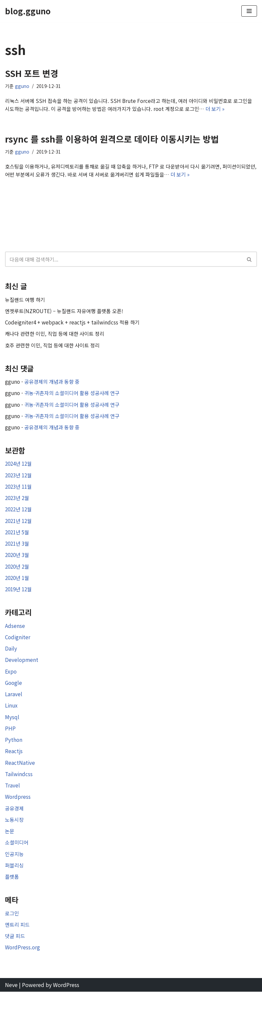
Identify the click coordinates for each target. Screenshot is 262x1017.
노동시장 (15, 840)
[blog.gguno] (28, 11)
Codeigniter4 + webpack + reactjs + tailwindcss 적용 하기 (75, 326)
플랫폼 (12, 899)
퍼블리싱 (15, 888)
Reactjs (14, 769)
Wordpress (18, 816)
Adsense (15, 639)
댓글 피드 (15, 960)
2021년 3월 (18, 554)
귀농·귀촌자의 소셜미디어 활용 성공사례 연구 (76, 399)
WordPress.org (23, 972)
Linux (12, 722)
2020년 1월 (18, 590)
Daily (11, 662)
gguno (22, 86)
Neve (11, 1010)
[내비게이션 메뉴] (249, 11)
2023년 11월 (19, 495)
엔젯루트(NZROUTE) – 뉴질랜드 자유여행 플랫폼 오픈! (67, 314)
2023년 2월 (18, 507)
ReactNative (20, 781)
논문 (10, 852)
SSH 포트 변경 (31, 73)
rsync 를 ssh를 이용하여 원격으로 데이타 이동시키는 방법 (112, 140)
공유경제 (15, 828)
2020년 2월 (18, 578)
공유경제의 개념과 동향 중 (54, 387)
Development (22, 674)
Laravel (14, 710)
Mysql (12, 734)
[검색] (123, 262)
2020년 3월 (18, 566)
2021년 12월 (19, 531)
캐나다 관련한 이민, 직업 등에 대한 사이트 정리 (58, 338)
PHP (10, 745)
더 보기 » (240, 110)
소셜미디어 (17, 864)
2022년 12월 (19, 519)
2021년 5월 (18, 542)
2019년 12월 (19, 602)
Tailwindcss (19, 793)
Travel (12, 804)
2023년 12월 (19, 483)
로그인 (12, 936)
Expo (11, 686)
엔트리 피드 (18, 948)
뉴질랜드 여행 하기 (26, 302)
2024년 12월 (19, 471)
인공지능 (15, 876)
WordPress (66, 1010)
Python (14, 757)
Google (14, 698)
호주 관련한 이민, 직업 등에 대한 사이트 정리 (55, 350)
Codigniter (18, 651)
